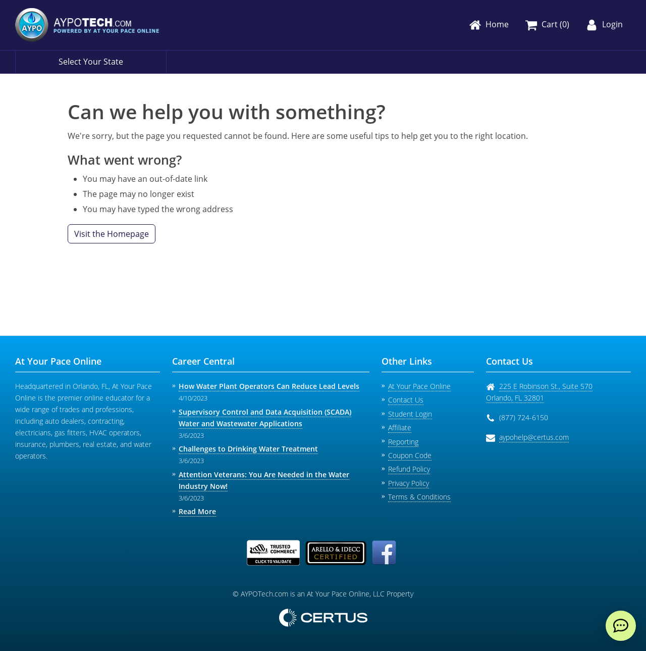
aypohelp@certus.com (534, 437)
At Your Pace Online (419, 386)
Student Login (410, 414)
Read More (197, 511)
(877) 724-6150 (523, 417)
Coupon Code (410, 455)
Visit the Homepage (111, 233)
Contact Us (405, 400)
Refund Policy (409, 469)
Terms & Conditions (419, 497)
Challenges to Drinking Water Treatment (248, 449)
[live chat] (621, 626)
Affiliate (399, 427)
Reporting (403, 441)
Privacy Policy (408, 483)
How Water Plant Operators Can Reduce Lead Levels (269, 386)
